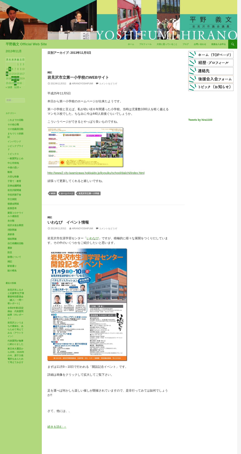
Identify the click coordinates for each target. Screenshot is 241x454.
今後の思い (13, 167)
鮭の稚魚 (12, 270)
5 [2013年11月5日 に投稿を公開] (10, 69)
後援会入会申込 (218, 44)
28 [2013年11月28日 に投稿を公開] (15, 83)
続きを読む (56, 426)
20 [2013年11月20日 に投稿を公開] (12, 78)
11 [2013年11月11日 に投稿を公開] (7, 73)
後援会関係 (13, 203)
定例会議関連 (14, 185)
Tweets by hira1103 (200, 119)
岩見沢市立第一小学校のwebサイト (78, 77)
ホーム (131, 44)
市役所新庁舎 (14, 194)
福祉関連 (12, 239)
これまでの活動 (15, 120)
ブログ (185, 44)
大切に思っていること (167, 44)
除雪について (14, 257)
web (53, 193)
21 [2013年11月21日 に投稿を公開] (15, 78)
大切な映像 (13, 176)
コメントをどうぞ (108, 83)
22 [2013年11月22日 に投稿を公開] (18, 78)
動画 (10, 172)
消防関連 (12, 230)
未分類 (11, 220)
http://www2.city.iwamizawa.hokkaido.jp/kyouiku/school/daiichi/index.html (95, 173)
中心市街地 (13, 163)
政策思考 (12, 208)
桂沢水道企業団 (15, 225)
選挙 (10, 248)
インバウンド (14, 141)
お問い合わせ (200, 44)
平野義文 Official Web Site (26, 44)
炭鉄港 (11, 234)
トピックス (13, 154)
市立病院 (12, 199)
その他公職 (13, 124)
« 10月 (9, 87)
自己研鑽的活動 (15, 243)
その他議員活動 (15, 129)
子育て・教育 (14, 181)
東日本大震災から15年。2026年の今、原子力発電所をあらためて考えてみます (16, 355)
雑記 (49, 72)
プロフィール (145, 44)
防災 (10, 252)
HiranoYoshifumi (82, 83)
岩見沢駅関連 (14, 190)
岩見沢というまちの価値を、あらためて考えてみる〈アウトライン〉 (15, 329)
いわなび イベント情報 (68, 222)
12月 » (17, 87)
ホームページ (67, 193)
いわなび (93, 238)
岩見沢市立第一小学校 (89, 193)
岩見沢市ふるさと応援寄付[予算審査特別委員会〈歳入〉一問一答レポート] (16, 297)
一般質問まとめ (15, 158)
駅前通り (12, 266)
